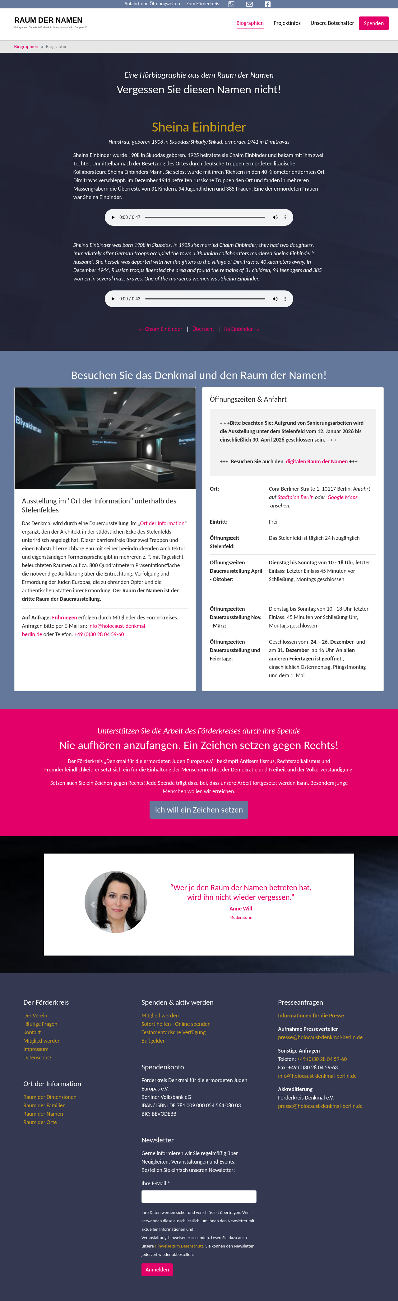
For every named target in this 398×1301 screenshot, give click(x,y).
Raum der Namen (43, 1113)
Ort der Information (162, 523)
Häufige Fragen (40, 1024)
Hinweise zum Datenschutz (179, 1246)
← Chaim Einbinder (160, 329)
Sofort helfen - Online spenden (176, 1024)
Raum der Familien (44, 1105)
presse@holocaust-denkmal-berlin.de (320, 1037)
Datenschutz (37, 1057)
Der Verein (35, 1015)
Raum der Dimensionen (49, 1097)
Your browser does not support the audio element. (199, 217)
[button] (92, 904)
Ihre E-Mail (155, 1183)
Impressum (36, 1049)
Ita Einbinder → (241, 329)
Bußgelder (152, 1040)
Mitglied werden (42, 1040)
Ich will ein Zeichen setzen (199, 809)
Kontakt (32, 1032)
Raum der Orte (40, 1122)
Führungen (64, 617)
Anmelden (157, 1269)
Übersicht (203, 329)
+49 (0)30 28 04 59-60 (99, 634)
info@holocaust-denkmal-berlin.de (317, 1075)
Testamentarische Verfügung (173, 1032)
